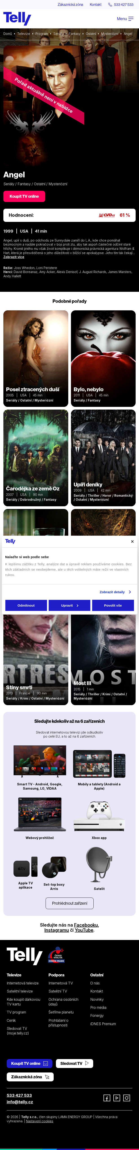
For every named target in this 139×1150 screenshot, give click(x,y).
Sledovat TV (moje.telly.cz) (18, 1030)
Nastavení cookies (39, 1121)
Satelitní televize (20, 991)
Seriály (58, 34)
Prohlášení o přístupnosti (58, 1022)
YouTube (84, 930)
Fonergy (97, 1015)
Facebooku (86, 925)
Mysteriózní (109, 34)
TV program (16, 1012)
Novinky (97, 999)
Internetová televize (23, 983)
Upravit (69, 605)
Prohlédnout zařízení (69, 903)
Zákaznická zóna (70, 4)
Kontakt (95, 4)
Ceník (11, 1020)
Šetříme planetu (61, 1012)
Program (41, 34)
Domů (7, 34)
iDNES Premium (103, 1024)
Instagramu (56, 930)
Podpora (56, 975)
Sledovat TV (74, 1063)
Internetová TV (61, 983)
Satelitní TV (58, 991)
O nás (95, 983)
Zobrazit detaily (112, 592)
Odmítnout (26, 605)
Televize (23, 34)
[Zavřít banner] (132, 541)
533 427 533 (19, 1095)
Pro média (98, 1007)
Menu (125, 18)
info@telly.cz (20, 1102)
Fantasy (74, 34)
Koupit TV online (24, 196)
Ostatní (91, 34)
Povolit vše (113, 605)
